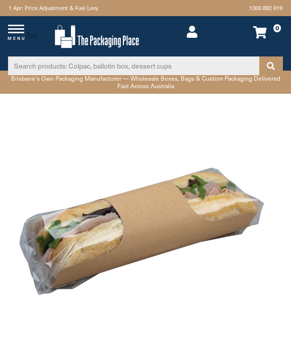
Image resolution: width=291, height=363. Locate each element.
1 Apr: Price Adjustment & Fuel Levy (52, 8)
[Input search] (133, 65)
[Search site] (271, 65)
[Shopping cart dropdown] (257, 32)
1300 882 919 (266, 8)
